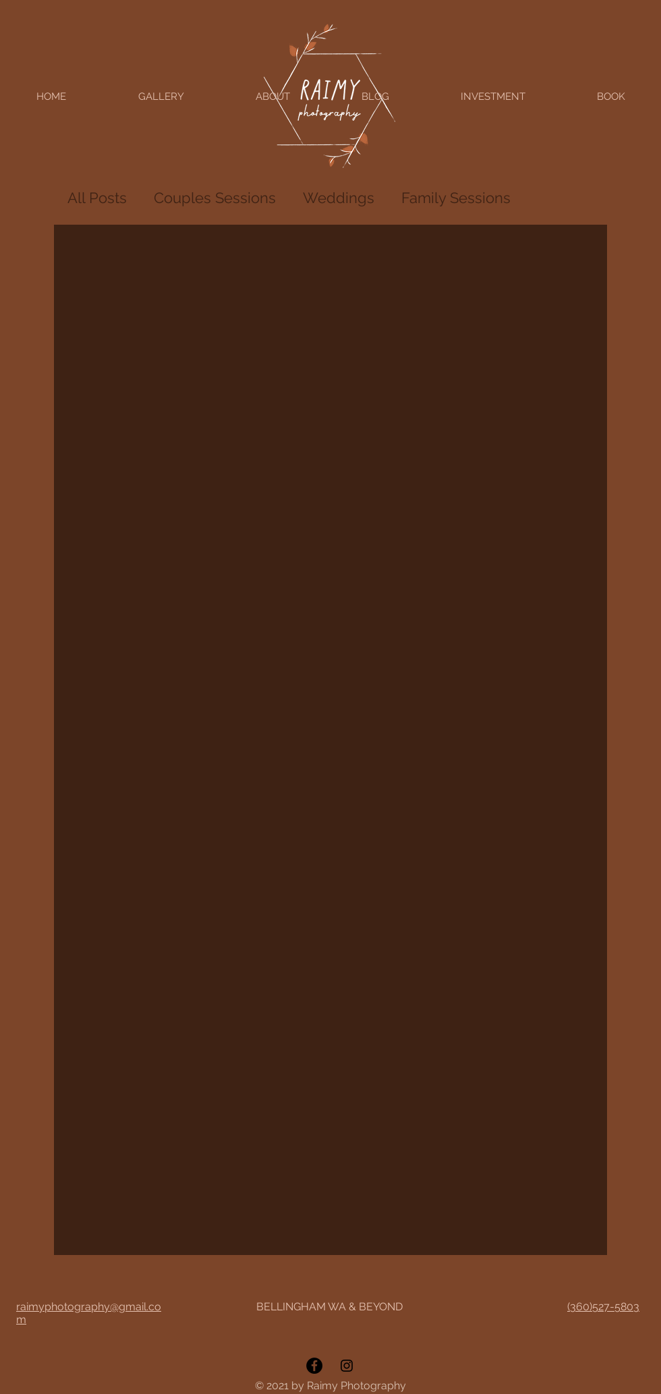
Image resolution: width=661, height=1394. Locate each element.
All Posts (97, 197)
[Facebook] (314, 1366)
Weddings (338, 197)
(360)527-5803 (603, 1306)
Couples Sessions (215, 197)
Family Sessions (456, 197)
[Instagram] (347, 1366)
